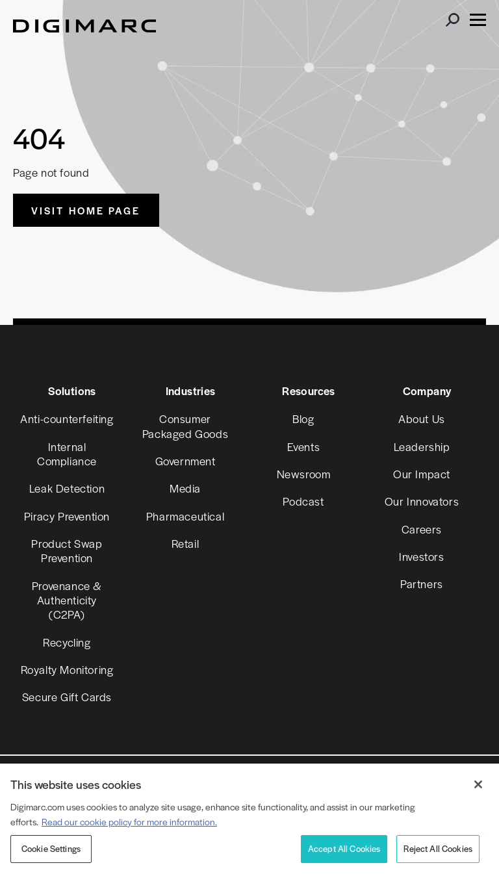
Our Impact (421, 474)
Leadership (422, 446)
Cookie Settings (51, 848)
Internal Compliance (67, 454)
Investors (421, 556)
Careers (422, 529)
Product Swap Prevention (66, 550)
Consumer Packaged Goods (185, 426)
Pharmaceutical (185, 516)
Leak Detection (67, 488)
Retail (185, 543)
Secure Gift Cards (67, 696)
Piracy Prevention (67, 516)
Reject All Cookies (437, 848)
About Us (421, 418)
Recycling (66, 642)
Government (185, 461)
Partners (421, 583)
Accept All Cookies (344, 848)
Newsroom (304, 474)
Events (303, 446)
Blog (303, 418)
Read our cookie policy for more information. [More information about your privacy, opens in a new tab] (129, 821)
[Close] (478, 784)
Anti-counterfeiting (66, 418)
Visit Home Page (86, 210)
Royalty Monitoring (67, 669)
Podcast (303, 501)
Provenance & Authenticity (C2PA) (67, 600)
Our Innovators (422, 501)
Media (185, 488)
